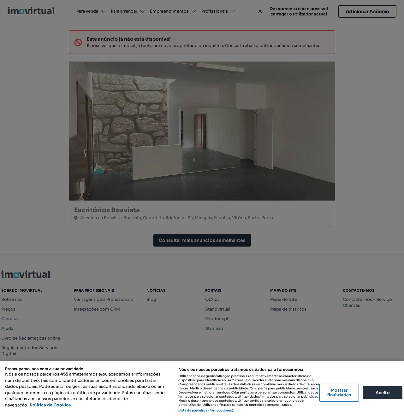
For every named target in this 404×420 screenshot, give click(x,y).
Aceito (383, 392)
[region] (202, 390)
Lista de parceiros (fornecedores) (205, 410)
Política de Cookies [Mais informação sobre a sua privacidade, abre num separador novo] (50, 405)
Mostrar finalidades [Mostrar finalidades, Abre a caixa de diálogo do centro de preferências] (339, 393)
